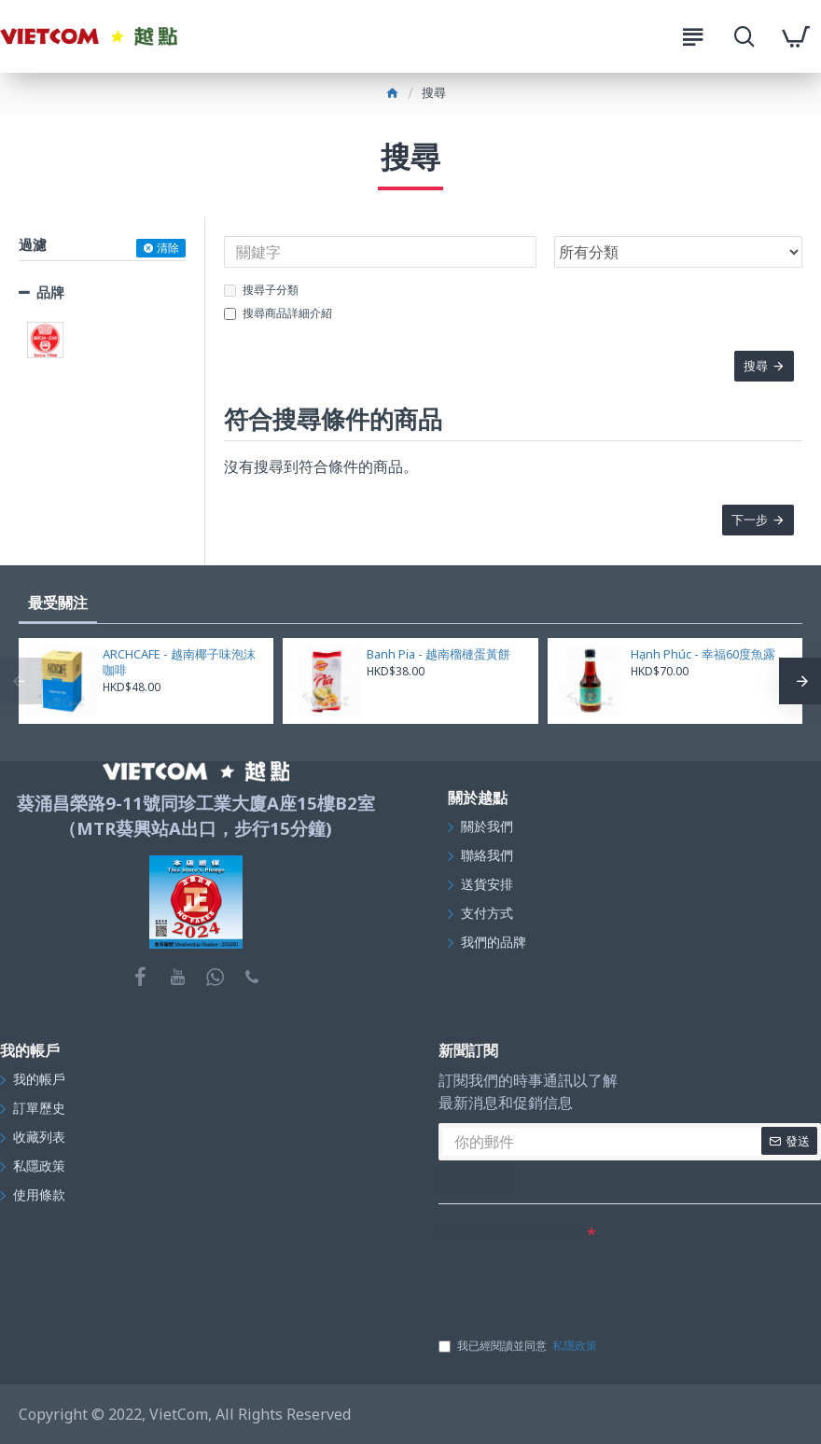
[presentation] (580, 1282)
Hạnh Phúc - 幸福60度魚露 (703, 654)
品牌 (50, 292)
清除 (168, 248)
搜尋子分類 (261, 290)
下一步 (749, 521)
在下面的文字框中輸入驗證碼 (511, 1233)
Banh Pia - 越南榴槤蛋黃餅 (438, 654)
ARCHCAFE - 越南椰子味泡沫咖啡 (179, 662)
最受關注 (58, 602)
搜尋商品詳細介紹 (278, 313)
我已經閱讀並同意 (519, 1346)
